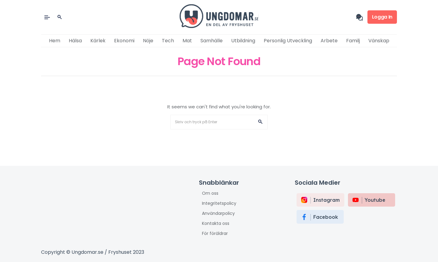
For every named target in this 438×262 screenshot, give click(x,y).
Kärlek (98, 40)
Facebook (325, 217)
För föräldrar (215, 233)
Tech (168, 40)
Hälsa (75, 40)
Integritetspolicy (219, 203)
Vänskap (378, 40)
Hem (54, 40)
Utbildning (243, 40)
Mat (187, 40)
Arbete (329, 40)
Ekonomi (124, 40)
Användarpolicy (218, 213)
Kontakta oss (215, 223)
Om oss (210, 193)
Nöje (148, 40)
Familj (353, 40)
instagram (326, 200)
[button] (260, 122)
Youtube (375, 200)
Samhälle (211, 40)
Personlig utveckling (288, 40)
